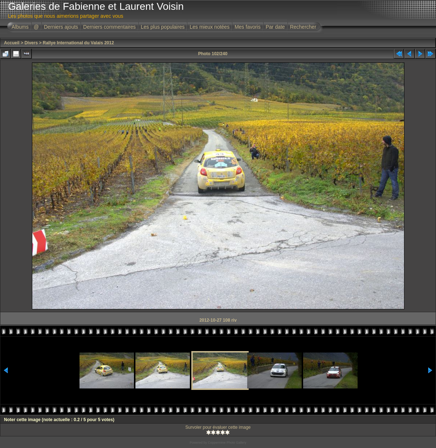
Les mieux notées (209, 27)
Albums (20, 27)
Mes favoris (248, 27)
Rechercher (303, 27)
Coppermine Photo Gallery (227, 442)
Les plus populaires (163, 27)
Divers (31, 42)
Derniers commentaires (109, 27)
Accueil (12, 42)
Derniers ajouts (61, 27)
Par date (275, 27)
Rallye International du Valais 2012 (78, 42)
